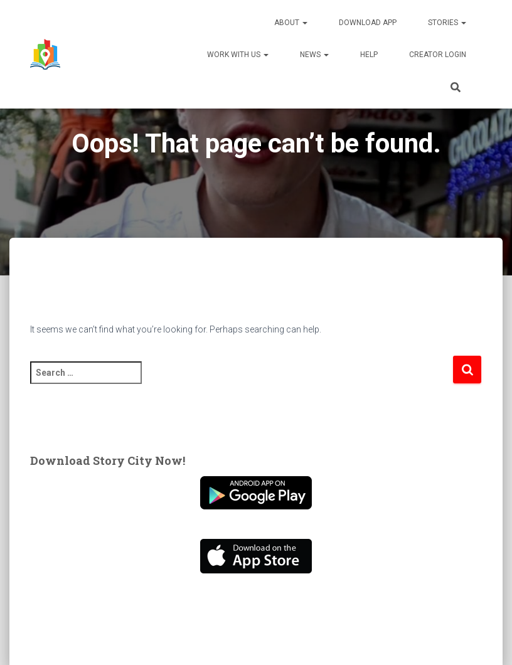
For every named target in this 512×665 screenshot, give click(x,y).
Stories (447, 22)
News (314, 54)
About (290, 22)
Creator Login (437, 54)
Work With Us (238, 54)
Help (369, 54)
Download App (368, 22)
